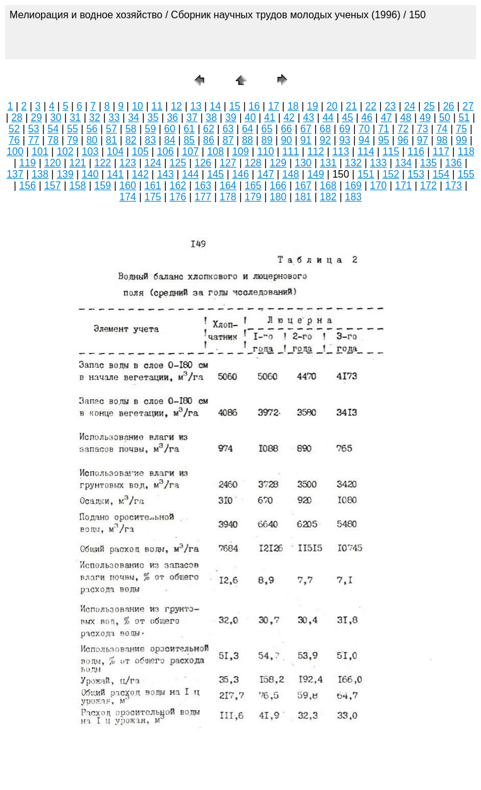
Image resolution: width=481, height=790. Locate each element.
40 (250, 117)
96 (403, 140)
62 (208, 128)
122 (103, 162)
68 (325, 128)
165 (253, 185)
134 (403, 162)
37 (191, 117)
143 (165, 174)
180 (278, 197)
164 (227, 185)
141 (115, 174)
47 (386, 117)
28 (17, 117)
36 (172, 117)
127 (227, 162)
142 (140, 174)
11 (157, 106)
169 (353, 185)
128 (253, 162)
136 (453, 162)
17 (273, 106)
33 (114, 117)
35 (153, 117)
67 (305, 128)
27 (468, 106)
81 (111, 140)
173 (453, 185)
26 (449, 106)
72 (403, 128)
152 (391, 174)
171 (403, 185)
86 (208, 140)
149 (315, 174)
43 (309, 117)
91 (305, 140)
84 (169, 140)
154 (440, 174)
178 (227, 197)
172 (428, 185)
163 (203, 185)
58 (131, 128)
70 (364, 128)
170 (378, 185)
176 (178, 197)
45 (347, 117)
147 (265, 174)
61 (189, 128)
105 (140, 151)
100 (14, 151)
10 (137, 106)
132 (353, 162)
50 (444, 117)
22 (370, 106)
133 (378, 162)
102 (65, 151)
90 (286, 140)
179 (253, 197)
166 (278, 185)
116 (415, 151)
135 (428, 162)
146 (240, 174)
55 (72, 128)
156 (27, 185)
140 (90, 174)
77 (33, 140)
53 (33, 128)
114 (365, 151)
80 (92, 140)
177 (203, 197)
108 (215, 151)
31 (75, 117)
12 (176, 106)
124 (152, 162)
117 (440, 151)
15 (234, 106)
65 (267, 128)
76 (14, 140)
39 (230, 117)
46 (367, 117)
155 (466, 174)
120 (52, 162)
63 (228, 128)
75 (461, 128)
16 (254, 106)
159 (103, 185)
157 (52, 185)
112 (315, 151)
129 (278, 162)
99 (461, 140)
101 (40, 151)
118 (466, 151)
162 (178, 185)
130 (303, 162)
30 (56, 117)
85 (189, 140)
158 (77, 185)
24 (409, 106)
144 (190, 174)
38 (211, 117)
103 (90, 151)
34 (133, 117)
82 (131, 140)
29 (36, 117)
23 (390, 106)
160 (127, 185)
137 (14, 174)
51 (464, 117)
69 (345, 128)
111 (290, 151)
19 (312, 106)
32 (94, 117)
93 (345, 140)
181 (303, 197)
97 (422, 140)
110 (265, 151)
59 (150, 128)
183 (353, 197)
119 (27, 162)
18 (293, 106)
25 (429, 106)
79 (72, 140)
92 (325, 140)
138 (40, 174)
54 (53, 128)
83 (150, 140)
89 (267, 140)
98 (442, 140)
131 (328, 162)
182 (328, 197)
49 (425, 117)
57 (111, 128)
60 (169, 128)
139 (65, 174)
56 (92, 128)
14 (215, 106)
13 (196, 106)
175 (152, 197)
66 (286, 128)
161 (152, 185)
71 (384, 128)
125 (178, 162)
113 (340, 151)
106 (165, 151)
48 (406, 117)
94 (364, 140)
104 (115, 151)
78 (53, 140)
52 (14, 128)
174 (127, 197)
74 (442, 128)
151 (365, 174)
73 (422, 128)
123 (127, 162)
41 (269, 117)
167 (303, 185)
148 (290, 174)
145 (215, 174)
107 (190, 151)
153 (415, 174)
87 (228, 140)
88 (247, 140)
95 (384, 140)
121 (77, 162)
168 (328, 185)
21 (351, 106)
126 (203, 162)
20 (332, 106)
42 (289, 117)
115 (391, 151)
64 (247, 128)
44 (327, 117)
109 (240, 151)
